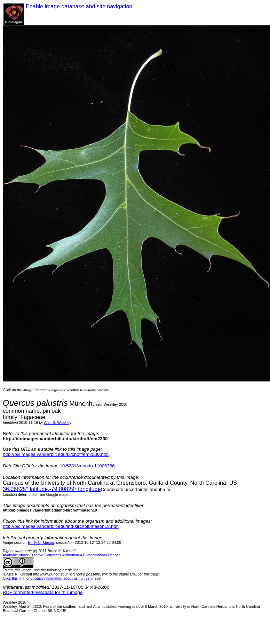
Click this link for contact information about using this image (52, 578)
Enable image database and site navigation (78, 6)
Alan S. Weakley (57, 422)
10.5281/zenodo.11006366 (87, 465)
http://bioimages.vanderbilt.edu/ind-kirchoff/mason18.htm (61, 526)
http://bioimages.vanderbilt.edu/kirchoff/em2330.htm (56, 454)
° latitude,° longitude (52, 489)
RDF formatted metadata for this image (42, 592)
